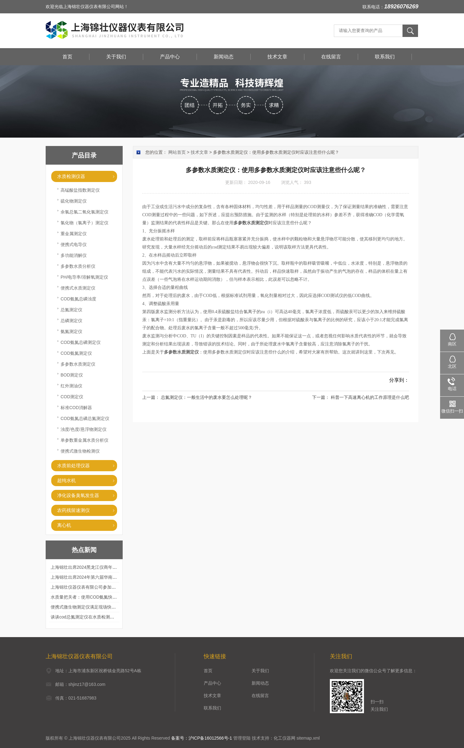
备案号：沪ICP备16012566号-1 (201, 738)
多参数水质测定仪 (78, 364)
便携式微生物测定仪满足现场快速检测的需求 (94, 606)
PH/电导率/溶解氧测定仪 (84, 277)
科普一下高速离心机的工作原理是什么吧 (370, 397)
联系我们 (385, 56)
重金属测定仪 (74, 233)
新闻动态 (224, 56)
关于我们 (116, 56)
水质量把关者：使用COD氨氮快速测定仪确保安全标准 (103, 597)
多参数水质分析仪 (78, 266)
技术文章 (277, 56)
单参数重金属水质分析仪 (84, 440)
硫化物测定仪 (74, 200)
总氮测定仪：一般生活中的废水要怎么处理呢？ (206, 397)
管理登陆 (242, 738)
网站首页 (177, 152)
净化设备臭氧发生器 (78, 495)
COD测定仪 (72, 396)
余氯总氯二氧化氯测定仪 (84, 211)
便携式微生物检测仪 (80, 451)
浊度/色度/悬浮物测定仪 (84, 429)
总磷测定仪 (71, 320)
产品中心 (170, 56)
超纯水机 (66, 480)
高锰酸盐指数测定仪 (80, 190)
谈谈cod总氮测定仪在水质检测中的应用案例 (93, 616)
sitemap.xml (308, 738)
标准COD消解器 (76, 407)
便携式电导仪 (74, 244)
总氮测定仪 (71, 309)
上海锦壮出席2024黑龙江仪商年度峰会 (88, 567)
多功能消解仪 (74, 255)
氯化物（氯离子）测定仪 (84, 222)
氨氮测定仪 (71, 331)
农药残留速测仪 (73, 510)
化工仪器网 (284, 738)
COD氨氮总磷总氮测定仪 (85, 418)
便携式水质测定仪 (78, 287)
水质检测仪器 (71, 176)
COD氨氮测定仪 (76, 353)
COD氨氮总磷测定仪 (81, 342)
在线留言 (331, 56)
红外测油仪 (71, 385)
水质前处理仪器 (73, 465)
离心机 (64, 525)
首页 (67, 56)
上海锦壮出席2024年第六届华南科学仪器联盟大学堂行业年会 (110, 577)
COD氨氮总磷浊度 (78, 298)
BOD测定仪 (72, 374)
